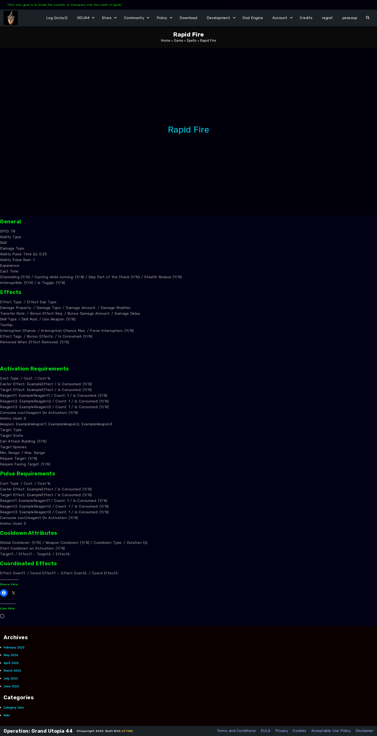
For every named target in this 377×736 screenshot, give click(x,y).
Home (166, 40)
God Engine (253, 18)
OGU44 (83, 18)
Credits (306, 18)
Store (107, 18)
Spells (191, 40)
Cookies (300, 731)
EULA (266, 731)
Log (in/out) (57, 18)
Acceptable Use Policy (331, 731)
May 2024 (11, 655)
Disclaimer (364, 731)
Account (279, 18)
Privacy (281, 731)
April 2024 (11, 663)
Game (178, 40)
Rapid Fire (188, 129)
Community (134, 18)
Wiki (7, 715)
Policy (162, 18)
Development (218, 18)
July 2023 (11, 678)
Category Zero (14, 707)
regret (327, 18)
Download (188, 18)
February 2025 (14, 647)
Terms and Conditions (236, 731)
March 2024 (12, 670)
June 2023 (11, 686)
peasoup (349, 18)
